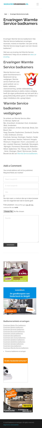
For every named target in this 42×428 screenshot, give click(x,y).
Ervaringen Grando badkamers (13, 333)
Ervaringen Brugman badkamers (13, 329)
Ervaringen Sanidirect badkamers (14, 340)
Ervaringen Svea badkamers (12, 346)
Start (5, 14)
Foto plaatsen (18, 206)
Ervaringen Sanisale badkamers (13, 344)
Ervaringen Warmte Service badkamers (15, 348)
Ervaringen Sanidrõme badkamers (14, 342)
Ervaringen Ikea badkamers (12, 335)
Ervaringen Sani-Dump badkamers (14, 337)
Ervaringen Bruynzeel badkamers (14, 331)
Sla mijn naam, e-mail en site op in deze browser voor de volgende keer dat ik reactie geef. (20, 199)
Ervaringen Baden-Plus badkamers (14, 325)
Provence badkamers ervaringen (15, 351)
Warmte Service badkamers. (27, 153)
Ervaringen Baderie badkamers (13, 327)
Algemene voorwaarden (11, 425)
